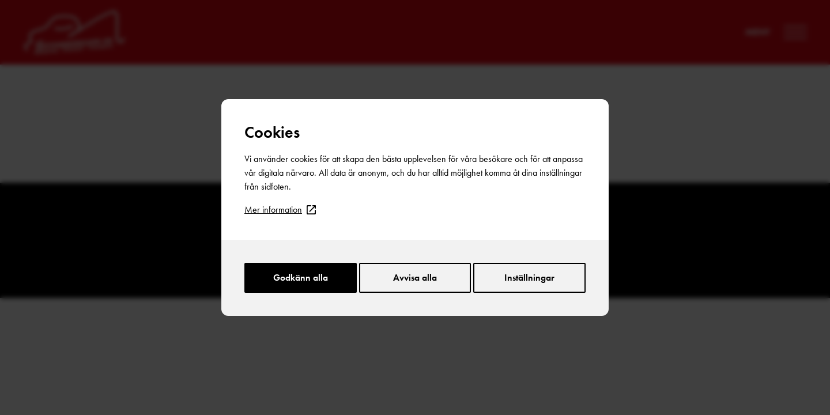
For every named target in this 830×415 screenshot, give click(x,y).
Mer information (280, 209)
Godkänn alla (300, 277)
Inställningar (529, 277)
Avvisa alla (415, 277)
